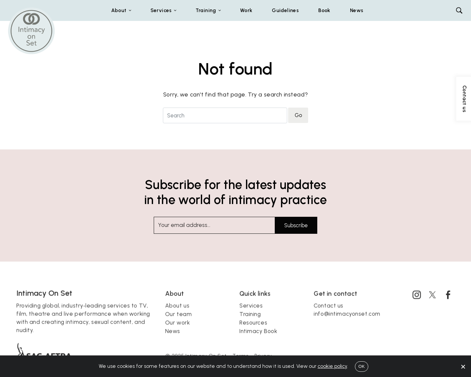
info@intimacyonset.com (347, 321)
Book (324, 10)
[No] (463, 366)
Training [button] (206, 10)
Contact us (328, 313)
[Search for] (225, 115)
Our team (178, 322)
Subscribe (296, 225)
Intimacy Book (258, 339)
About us (177, 313)
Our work (177, 330)
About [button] (119, 10)
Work (246, 10)
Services (251, 313)
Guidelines (285, 10)
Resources (253, 330)
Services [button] (161, 10)
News (356, 10)
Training (250, 322)
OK (361, 366)
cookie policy (332, 366)
